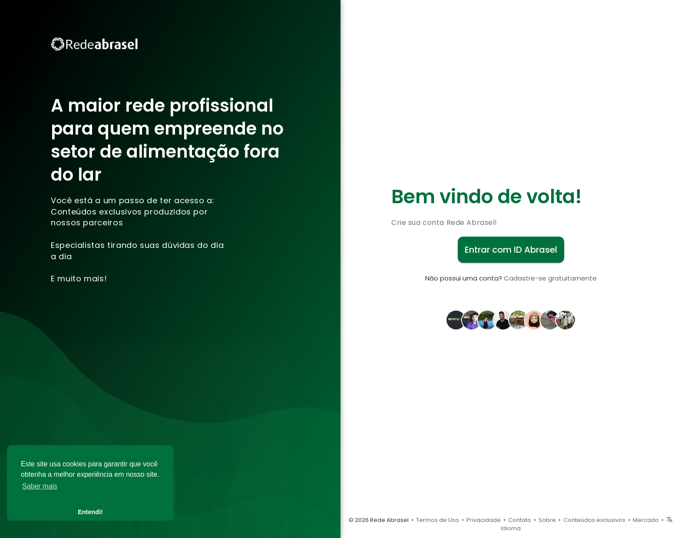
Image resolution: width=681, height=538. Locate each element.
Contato (519, 520)
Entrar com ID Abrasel (511, 250)
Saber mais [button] (39, 486)
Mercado (646, 520)
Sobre (547, 520)
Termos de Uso (437, 520)
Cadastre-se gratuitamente (550, 278)
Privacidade (483, 520)
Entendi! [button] (90, 511)
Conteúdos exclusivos (594, 520)
